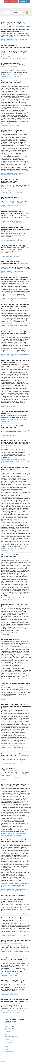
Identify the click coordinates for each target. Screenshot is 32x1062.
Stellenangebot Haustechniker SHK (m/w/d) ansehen (14, 935)
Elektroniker (8, 1033)
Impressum (2, 1061)
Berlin (6, 1049)
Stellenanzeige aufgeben (11, 1)
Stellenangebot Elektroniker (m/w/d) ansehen (12, 678)
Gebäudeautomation (10, 1022)
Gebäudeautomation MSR (11, 1036)
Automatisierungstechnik (11, 1037)
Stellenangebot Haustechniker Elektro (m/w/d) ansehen (14, 913)
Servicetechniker (9, 1041)
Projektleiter (8, 1031)
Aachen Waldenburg (10, 1051)
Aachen (7, 1048)
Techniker (7, 1034)
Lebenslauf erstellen (24, 1)
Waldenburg (8, 1046)
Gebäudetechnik (9, 1042)
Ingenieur (7, 1039)
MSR (6, 1024)
